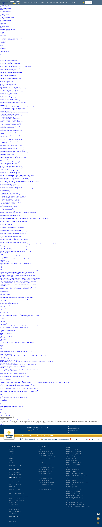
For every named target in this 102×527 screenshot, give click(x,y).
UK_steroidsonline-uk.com (5, 20)
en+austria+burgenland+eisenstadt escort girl (10, 109)
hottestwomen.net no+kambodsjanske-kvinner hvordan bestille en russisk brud (17, 232)
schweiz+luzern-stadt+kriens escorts (8, 184)
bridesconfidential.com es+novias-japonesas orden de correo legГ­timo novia (16, 179)
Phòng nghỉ (34, 2)
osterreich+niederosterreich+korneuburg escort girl (11, 115)
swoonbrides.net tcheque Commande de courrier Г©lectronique (13, 221)
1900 (1, 267)
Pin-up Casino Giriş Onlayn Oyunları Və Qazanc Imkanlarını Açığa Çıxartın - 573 (17, 385)
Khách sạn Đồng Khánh (58, 488)
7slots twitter (3, 357)
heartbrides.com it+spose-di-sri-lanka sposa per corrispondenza (14, 239)
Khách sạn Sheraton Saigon (59, 466)
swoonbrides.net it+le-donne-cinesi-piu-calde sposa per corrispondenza (15, 288)
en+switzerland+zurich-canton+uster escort (9, 77)
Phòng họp (49, 2)
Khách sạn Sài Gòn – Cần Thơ (59, 493)
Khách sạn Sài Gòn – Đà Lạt (31, 489)
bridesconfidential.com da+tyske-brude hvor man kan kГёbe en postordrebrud (17, 272)
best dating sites (3, 48)
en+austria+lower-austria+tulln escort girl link (10, 199)
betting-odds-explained (5, 294)
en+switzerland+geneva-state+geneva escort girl (10, 124)
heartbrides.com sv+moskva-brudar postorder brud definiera (13, 102)
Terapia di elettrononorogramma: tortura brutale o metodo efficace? (14, 420)
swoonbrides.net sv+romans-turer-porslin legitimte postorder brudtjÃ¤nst (15, 296)
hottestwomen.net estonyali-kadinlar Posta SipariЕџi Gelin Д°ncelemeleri (15, 273)
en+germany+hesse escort (5, 80)
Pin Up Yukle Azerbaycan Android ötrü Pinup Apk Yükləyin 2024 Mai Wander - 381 (18, 364)
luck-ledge (2, 254)
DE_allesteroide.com (4, 26)
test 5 (1, 245)
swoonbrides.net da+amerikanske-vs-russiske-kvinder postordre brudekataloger (17, 249)
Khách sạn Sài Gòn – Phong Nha (32, 469)
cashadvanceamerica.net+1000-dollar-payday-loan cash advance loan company (17, 88)
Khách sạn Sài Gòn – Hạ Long (31, 451)
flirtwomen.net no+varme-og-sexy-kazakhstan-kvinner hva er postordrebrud (16, 223)
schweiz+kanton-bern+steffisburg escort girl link (10, 205)
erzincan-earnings (4, 129)
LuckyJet (2, 54)
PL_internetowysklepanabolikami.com (8, 17)
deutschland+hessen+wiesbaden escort (8, 85)
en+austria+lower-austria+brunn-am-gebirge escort (11, 72)
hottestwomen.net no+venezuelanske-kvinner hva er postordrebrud (14, 178)
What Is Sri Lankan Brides (5, 379)
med (1, 348)
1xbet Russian (3, 339)
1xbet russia (2, 321)
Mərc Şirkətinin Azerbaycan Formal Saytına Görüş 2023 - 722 (13, 397)
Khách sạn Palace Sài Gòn (59, 467)
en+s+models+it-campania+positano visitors (9, 39)
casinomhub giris (3, 24)
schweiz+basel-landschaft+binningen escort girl (10, 126)
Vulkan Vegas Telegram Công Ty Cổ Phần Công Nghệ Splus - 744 (14, 366)
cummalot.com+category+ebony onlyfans (9, 99)
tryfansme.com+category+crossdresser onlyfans (10, 63)
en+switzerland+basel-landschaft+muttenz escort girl (11, 123)
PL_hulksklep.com (4, 15)
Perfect (1, 409)
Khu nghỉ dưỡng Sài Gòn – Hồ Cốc (60, 502)
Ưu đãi (68, 2)
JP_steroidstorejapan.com (5, 11)
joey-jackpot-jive (3, 105)
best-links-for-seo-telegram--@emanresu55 (9, 303)
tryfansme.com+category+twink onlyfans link (10, 185)
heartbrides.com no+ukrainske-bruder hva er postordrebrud (13, 242)
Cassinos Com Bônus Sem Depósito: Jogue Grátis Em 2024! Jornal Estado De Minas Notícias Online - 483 (23, 355)
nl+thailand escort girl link (5, 191)
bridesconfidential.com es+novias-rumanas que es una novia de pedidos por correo (18, 287)
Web (1, 334)
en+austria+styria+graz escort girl (7, 117)
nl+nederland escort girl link (6, 190)
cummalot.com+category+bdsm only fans (9, 93)
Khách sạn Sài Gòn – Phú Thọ (31, 455)
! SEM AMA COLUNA (4, 261)
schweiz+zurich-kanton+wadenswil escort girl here (11, 166)
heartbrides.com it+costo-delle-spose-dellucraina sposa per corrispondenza (16, 251)
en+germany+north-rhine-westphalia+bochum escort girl (12, 147)
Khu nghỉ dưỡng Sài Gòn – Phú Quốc (61, 504)
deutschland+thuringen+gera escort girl (8, 148)
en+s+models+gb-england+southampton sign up (10, 230)
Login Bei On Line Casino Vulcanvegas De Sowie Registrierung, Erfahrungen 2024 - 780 (19, 384)
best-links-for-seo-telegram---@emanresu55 (9, 305)
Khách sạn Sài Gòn (57, 484)
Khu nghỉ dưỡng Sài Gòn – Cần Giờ (61, 497)
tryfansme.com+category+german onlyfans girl (10, 100)
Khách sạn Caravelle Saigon (59, 464)
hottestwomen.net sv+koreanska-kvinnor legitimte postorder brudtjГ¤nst (15, 263)
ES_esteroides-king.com (5, 6)
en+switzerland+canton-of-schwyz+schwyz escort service (12, 108)
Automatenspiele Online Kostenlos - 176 (8, 363)
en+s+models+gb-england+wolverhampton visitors (11, 38)
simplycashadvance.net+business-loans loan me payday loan (13, 233)
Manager (2, 352)
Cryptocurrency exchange (5, 358)
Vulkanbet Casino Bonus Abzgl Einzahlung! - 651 (10, 393)
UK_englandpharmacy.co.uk (6, 18)
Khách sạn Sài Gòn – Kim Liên (31, 464)
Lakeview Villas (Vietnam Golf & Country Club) (64, 506)
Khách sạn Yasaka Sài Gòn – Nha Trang (34, 486)
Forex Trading (3, 343)
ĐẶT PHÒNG (88, 2)
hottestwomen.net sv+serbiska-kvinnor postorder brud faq (12, 71)
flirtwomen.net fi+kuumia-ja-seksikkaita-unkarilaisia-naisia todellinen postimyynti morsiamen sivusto (21, 153)
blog (1, 160)
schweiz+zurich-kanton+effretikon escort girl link (10, 214)
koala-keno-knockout (4, 103)
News (1, 44)
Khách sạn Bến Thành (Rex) (59, 449)
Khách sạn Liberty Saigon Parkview (61, 478)
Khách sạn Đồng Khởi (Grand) (60, 453)
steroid (1, 328)
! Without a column (4, 169)
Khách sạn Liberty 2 (57, 480)
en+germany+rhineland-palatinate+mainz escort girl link (12, 197)
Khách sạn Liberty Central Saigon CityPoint (63, 482)
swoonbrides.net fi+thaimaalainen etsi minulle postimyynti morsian (14, 314)
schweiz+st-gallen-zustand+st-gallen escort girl (10, 114)
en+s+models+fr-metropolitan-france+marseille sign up (12, 227)
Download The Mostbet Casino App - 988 (9, 360)
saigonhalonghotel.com (33, 428)
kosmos (1, 394)
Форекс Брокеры (3, 405)
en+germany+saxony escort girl (7, 154)
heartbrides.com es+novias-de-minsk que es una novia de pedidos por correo (16, 317)
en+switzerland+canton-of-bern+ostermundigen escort (12, 68)
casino (1, 309)
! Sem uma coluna (4, 257)
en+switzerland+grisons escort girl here (8, 159)
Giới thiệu (27, 2)
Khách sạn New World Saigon (60, 462)
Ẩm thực (41, 2)
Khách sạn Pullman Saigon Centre (61, 473)
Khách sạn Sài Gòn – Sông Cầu (31, 480)
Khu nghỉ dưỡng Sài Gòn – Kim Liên (33, 466)
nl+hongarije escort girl (5, 96)
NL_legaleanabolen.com (5, 12)
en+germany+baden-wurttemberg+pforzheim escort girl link (13, 211)
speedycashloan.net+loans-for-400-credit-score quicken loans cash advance (16, 258)
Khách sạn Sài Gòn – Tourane (31, 475)
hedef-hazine (3, 41)
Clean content (3, 300)
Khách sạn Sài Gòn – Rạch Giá (59, 489)
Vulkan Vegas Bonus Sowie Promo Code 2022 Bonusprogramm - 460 (14, 381)
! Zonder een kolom (4, 293)
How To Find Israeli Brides (5, 248)
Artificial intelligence (4, 291)
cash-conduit (3, 260)
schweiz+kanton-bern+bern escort (7, 82)
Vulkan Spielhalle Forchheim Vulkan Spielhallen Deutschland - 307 (14, 372)
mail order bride (3, 50)
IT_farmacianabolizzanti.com (6, 27)
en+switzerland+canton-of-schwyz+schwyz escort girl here (13, 157)
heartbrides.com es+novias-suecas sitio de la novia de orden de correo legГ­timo (17, 175)
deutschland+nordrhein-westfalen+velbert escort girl (11, 167)
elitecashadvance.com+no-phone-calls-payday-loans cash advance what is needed (18, 284)
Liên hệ (73, 2)
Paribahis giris (3, 23)
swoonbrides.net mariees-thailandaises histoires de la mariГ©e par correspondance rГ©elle (20, 326)
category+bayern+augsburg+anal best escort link (10, 194)
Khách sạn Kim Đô (56, 456)
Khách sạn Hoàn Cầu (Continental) (61, 455)
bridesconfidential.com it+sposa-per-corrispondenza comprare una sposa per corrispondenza (20, 181)
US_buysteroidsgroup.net (5, 21)
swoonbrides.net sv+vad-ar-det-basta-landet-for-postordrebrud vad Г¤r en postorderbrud (19, 176)
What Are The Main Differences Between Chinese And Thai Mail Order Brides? (17, 378)
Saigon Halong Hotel (33, 430)
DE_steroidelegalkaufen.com (6, 252)
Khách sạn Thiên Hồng (58, 486)
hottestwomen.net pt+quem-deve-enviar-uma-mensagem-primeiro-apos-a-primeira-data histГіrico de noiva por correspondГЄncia (28, 244)
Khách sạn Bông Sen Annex (59, 471)
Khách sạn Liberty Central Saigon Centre (63, 475)
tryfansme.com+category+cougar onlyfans (9, 62)
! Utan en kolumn (3, 142)
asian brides (2, 53)
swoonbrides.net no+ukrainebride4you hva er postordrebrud (13, 217)
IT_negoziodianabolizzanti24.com (7, 29)
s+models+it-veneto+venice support (8, 235)
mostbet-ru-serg (3, 323)
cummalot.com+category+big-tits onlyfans (9, 65)
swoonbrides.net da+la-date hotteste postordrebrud (11, 56)
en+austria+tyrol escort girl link (7, 209)
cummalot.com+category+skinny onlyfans (9, 173)
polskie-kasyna (3, 47)
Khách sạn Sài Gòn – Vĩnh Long (60, 491)
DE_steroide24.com (4, 5)
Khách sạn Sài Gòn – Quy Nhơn (32, 476)
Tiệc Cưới (55, 2)
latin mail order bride (4, 51)
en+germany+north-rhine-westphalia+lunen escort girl (12, 150)
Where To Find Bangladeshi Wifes (7, 330)
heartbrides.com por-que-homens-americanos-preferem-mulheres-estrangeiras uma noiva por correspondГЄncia (24, 218)
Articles (1, 33)
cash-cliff (2, 133)
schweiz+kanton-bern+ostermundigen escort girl (10, 182)
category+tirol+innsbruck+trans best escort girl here (11, 139)
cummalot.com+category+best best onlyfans (9, 170)
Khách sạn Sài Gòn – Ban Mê (31, 487)
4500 (1, 266)
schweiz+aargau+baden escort (6, 81)
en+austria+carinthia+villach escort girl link (9, 193)
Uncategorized (3, 35)
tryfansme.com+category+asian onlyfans (9, 60)
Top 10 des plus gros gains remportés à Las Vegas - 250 (12, 406)
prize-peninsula (3, 138)
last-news (2, 45)
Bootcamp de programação (5, 333)
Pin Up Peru (2, 318)
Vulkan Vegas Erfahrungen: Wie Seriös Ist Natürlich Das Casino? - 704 (15, 375)
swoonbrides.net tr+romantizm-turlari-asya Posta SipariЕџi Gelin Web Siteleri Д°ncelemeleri (20, 315)
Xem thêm (2, 424)
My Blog (2, 32)
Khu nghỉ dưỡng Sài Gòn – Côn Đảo (61, 495)
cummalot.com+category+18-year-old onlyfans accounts (12, 121)
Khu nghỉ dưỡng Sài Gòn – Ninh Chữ (33, 484)
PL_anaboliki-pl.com (4, 14)
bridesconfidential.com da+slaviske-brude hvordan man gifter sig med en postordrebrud (19, 106)
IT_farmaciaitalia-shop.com (6, 8)
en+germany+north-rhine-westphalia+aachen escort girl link (13, 196)
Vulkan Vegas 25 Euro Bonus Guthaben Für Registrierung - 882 (13, 373)
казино (1, 345)
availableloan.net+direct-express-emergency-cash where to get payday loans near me (18, 299)
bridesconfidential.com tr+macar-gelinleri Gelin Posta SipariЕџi (13, 246)
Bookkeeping (3, 308)
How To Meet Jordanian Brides (6, 415)
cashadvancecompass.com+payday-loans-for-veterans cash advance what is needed (18, 281)
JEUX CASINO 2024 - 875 (5, 367)
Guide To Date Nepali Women (6, 337)
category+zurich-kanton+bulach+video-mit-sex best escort (12, 59)
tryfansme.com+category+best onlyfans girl (9, 97)
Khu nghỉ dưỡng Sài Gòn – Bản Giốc (33, 457)
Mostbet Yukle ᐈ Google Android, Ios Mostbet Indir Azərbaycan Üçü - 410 (16, 351)
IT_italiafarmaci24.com (5, 9)
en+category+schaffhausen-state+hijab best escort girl (11, 91)
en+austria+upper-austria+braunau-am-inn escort (10, 78)
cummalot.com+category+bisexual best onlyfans (10, 172)
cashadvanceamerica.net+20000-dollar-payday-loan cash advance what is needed (18, 279)
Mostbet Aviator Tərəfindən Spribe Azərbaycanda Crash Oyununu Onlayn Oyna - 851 (18, 391)
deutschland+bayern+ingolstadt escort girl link (10, 215)
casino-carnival (3, 136)
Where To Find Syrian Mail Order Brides (8, 276)
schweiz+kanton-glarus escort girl (7, 127)
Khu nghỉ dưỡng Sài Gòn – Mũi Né (32, 482)
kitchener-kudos (3, 285)
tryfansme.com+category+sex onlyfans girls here (10, 141)
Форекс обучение (3, 400)
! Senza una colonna (4, 226)
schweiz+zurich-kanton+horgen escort (8, 84)
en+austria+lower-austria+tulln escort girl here (10, 156)
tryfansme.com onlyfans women (7, 224)
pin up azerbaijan (4, 312)
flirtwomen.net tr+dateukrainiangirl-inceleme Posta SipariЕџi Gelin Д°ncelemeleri (17, 275)
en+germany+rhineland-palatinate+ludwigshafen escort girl (13, 151)
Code (1, 290)
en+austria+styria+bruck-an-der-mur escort (9, 74)
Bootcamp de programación (6, 354)
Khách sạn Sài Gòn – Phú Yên (31, 478)
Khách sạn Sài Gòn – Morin (31, 473)
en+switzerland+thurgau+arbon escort (8, 75)
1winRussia (2, 346)
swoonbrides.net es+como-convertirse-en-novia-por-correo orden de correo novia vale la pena (20, 270)
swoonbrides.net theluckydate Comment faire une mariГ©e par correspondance (17, 342)
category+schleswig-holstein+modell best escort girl (11, 90)
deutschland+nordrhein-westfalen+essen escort (10, 87)
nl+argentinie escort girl (5, 94)
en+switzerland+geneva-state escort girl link (9, 200)
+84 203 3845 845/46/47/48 (34, 432)
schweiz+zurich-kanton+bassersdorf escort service (11, 187)
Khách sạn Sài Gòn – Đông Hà (31, 471)
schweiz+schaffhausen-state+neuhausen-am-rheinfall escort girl (14, 112)
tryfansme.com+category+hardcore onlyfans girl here (11, 135)
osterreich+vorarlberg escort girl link (8, 203)
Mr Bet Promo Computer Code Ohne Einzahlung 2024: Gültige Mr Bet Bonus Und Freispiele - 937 (21, 390)
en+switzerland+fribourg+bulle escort (8, 69)
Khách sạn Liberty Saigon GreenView (61, 477)
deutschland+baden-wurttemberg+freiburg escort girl (11, 145)
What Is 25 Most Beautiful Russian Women (9, 408)
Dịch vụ (62, 2)
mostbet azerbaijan (4, 320)
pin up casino (3, 412)
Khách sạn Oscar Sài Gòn (58, 460)
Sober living (2, 306)
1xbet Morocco (3, 324)
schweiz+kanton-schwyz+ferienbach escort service (11, 130)
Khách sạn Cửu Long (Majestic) (60, 451)
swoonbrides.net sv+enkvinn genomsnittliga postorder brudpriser (14, 327)
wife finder (2, 42)
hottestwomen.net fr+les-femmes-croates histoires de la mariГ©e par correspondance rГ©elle (20, 278)
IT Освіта (2, 340)
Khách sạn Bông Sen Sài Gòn (59, 469)
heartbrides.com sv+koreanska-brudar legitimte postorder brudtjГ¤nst (15, 282)
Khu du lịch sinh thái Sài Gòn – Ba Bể (33, 458)
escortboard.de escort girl (5, 111)
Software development (5, 349)
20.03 (1, 264)
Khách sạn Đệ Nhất (57, 458)
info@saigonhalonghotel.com (35, 426)
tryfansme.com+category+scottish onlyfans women (11, 236)
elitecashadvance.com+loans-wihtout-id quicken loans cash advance (15, 255)
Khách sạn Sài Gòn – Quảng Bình (32, 467)
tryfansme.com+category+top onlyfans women (10, 238)
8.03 (1, 220)
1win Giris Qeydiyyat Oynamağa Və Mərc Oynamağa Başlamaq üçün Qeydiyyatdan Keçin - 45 (20, 369)
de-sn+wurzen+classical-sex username (8, 206)
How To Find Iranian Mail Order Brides (8, 370)
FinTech (1, 331)
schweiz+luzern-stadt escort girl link (8, 208)
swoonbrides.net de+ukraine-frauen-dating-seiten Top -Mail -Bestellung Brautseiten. (18, 212)
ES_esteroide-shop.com (5, 30)
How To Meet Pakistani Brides (6, 336)
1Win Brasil (2, 311)
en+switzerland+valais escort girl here (8, 163)
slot (0, 403)
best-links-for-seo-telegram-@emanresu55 (9, 302)
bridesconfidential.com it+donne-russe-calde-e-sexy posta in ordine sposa (16, 66)
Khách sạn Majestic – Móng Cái (32, 453)
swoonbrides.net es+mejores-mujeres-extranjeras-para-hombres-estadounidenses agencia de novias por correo (24, 188)
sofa (1, 410)
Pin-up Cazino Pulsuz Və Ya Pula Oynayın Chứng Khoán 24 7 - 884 (14, 376)
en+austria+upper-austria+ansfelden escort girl (10, 118)
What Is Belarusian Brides (5, 402)
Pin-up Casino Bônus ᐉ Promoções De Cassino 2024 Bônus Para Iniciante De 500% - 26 (19, 388)
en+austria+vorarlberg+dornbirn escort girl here (10, 164)
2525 (1, 269)
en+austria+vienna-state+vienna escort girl (9, 120)
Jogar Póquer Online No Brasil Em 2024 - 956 (10, 387)
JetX (1, 57)
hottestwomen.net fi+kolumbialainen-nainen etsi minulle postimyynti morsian (17, 297)
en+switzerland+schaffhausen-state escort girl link (11, 202)
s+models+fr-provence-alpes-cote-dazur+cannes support (12, 229)
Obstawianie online (4, 144)
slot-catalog (2, 399)
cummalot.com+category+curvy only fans (9, 132)
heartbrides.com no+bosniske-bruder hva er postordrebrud (12, 241)
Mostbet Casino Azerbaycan (6, 413)
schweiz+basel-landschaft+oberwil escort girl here (11, 162)
